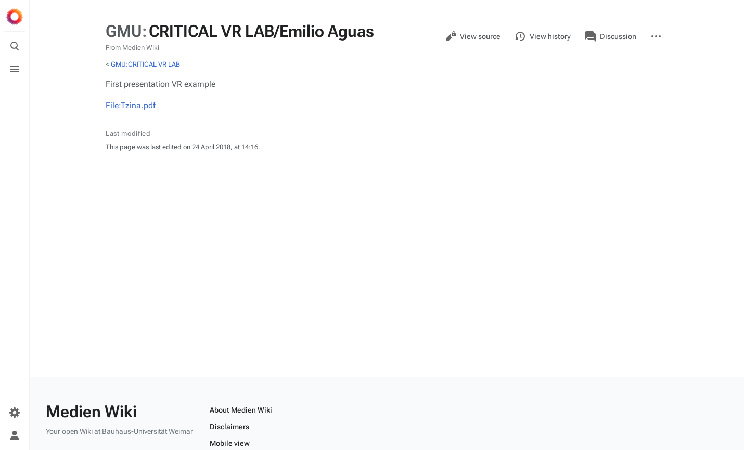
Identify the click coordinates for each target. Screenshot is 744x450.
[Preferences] (14, 412)
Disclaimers (229, 426)
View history (543, 36)
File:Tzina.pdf (131, 105)
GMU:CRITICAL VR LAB (145, 64)
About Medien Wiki (241, 410)
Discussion (610, 36)
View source (473, 36)
